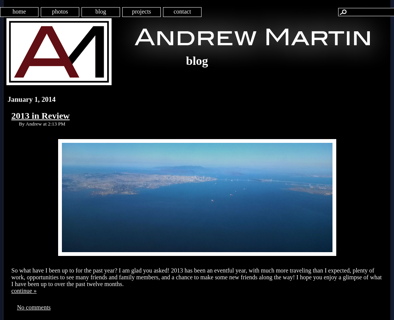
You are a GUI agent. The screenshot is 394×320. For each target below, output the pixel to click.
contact (182, 11)
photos (60, 11)
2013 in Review (40, 116)
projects (141, 11)
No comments (34, 307)
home (19, 11)
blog (100, 11)
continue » (24, 291)
